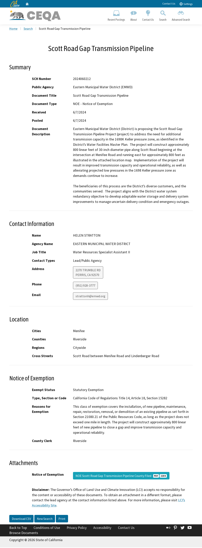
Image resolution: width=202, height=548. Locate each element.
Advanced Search (181, 14)
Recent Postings (116, 14)
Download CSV (21, 519)
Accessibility (102, 528)
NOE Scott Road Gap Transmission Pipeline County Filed (121, 476)
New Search (44, 519)
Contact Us (168, 3)
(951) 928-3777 (85, 286)
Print (61, 519)
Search (162, 14)
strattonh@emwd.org (90, 297)
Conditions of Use (47, 528)
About (133, 14)
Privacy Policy (77, 528)
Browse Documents (23, 533)
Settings (186, 4)
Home (13, 29)
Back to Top (18, 528)
